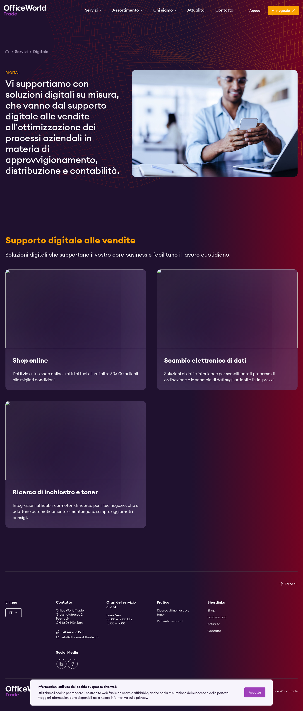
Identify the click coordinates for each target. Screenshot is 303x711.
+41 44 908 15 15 (72, 632)
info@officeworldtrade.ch (78, 637)
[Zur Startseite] (25, 10)
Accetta (255, 692)
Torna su (291, 584)
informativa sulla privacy (129, 698)
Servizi (21, 52)
